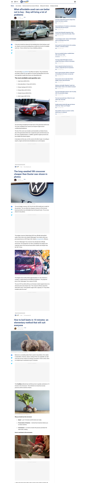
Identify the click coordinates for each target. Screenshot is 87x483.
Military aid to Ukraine (44, 5)
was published (25, 71)
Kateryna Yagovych (20, 327)
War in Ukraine (18, 5)
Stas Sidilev (19, 17)
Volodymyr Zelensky (54, 5)
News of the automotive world (20, 164)
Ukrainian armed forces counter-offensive (30, 5)
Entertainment (57, 56)
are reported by (40, 239)
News (25, 17)
